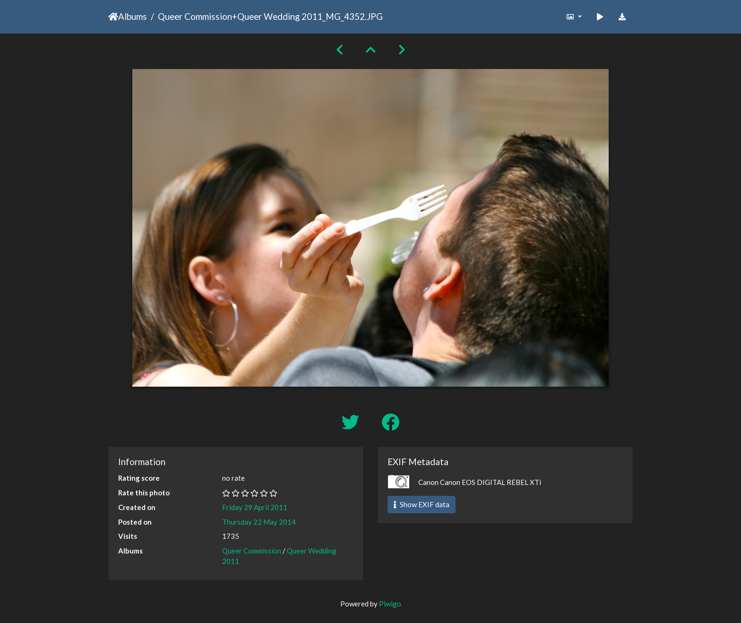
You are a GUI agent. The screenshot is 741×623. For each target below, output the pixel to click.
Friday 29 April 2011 (254, 507)
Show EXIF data (421, 504)
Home (113, 16)
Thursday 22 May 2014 (259, 522)
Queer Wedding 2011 (279, 16)
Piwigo (390, 603)
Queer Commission (195, 16)
